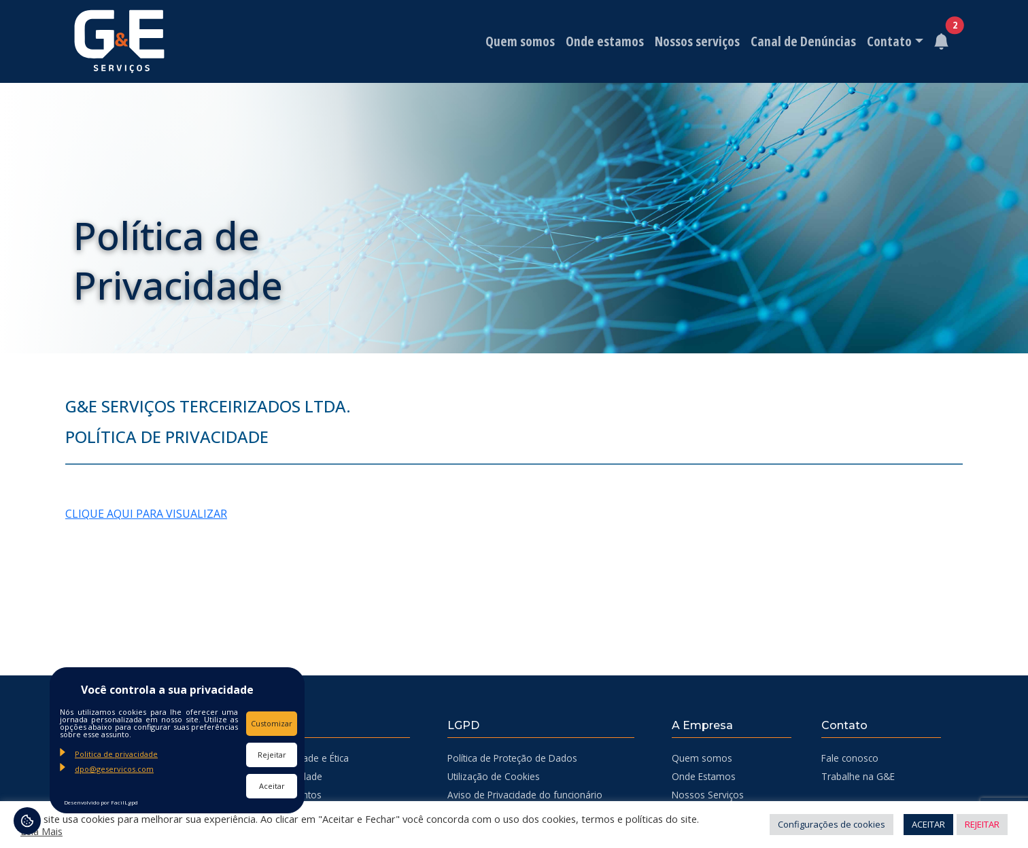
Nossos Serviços (708, 794)
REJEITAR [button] (982, 824)
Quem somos (518, 41)
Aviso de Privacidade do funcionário (524, 794)
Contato (888, 41)
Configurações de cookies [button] (831, 824)
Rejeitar (272, 754)
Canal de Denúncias (802, 41)
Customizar (271, 723)
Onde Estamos (704, 776)
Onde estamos (603, 41)
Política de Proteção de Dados (512, 758)
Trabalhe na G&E (858, 776)
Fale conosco (849, 758)
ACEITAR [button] (928, 824)
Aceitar (272, 786)
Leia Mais (41, 831)
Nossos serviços (695, 41)
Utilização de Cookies (493, 776)
